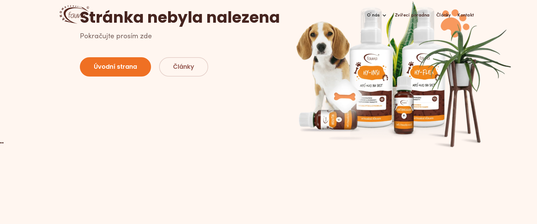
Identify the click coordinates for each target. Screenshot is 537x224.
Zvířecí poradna (412, 14)
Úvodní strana (115, 67)
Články (443, 14)
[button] (377, 15)
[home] (74, 14)
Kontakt (465, 14)
